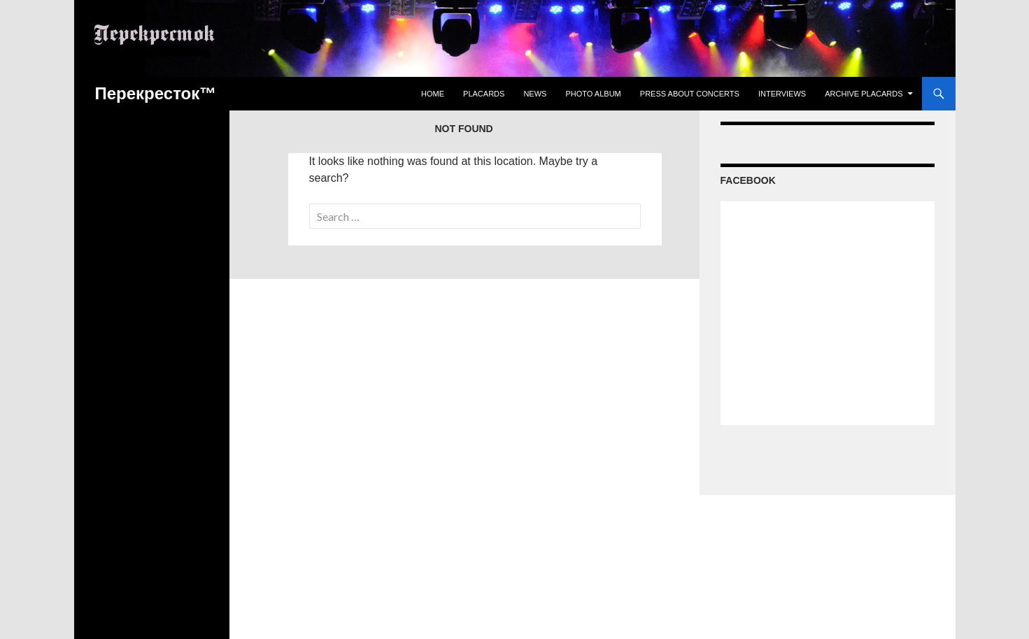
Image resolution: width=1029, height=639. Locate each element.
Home (432, 93)
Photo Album (592, 93)
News (534, 93)
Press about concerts (689, 93)
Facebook (748, 180)
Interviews (782, 93)
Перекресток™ (156, 93)
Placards (483, 93)
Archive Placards (863, 93)
